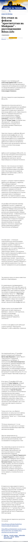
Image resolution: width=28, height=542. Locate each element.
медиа (12, 536)
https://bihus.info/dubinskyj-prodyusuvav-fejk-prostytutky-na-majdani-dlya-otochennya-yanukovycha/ (13, 530)
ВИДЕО (17, 536)
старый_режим (13, 535)
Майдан (6, 535)
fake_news (6, 536)
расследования (8, 538)
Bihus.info (3, 39)
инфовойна (22, 535)
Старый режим (5, 35)
